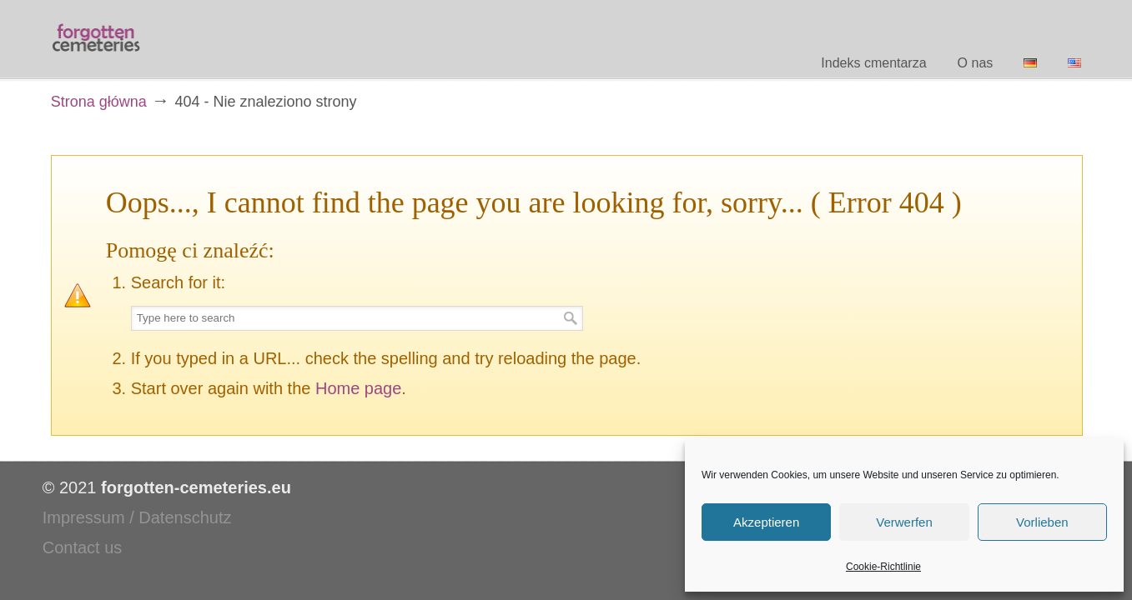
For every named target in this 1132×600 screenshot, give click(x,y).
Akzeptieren (766, 522)
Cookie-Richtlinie (883, 566)
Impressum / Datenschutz (137, 517)
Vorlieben (1042, 522)
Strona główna (99, 101)
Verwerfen (904, 522)
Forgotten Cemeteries (97, 38)
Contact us (83, 547)
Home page (358, 388)
